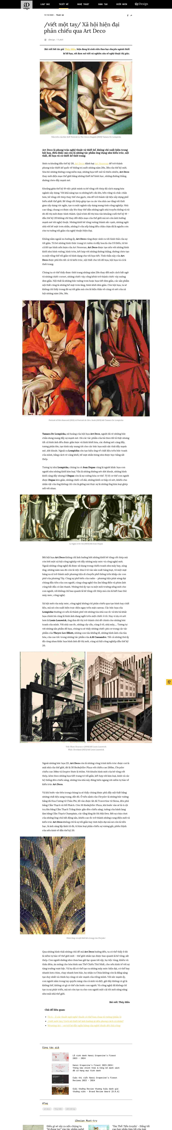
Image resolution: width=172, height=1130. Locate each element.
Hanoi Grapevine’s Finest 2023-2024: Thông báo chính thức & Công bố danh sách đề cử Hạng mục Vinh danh (96, 1067)
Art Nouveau (102, 163)
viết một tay (70, 1108)
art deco (47, 1108)
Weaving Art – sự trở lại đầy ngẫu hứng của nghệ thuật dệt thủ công (84, 1025)
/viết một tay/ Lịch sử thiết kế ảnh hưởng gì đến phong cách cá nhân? (86, 1021)
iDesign (52, 40)
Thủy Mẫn (70, 49)
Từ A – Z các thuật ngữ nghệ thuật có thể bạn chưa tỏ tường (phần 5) (84, 1016)
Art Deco (80, 163)
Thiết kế (60, 15)
